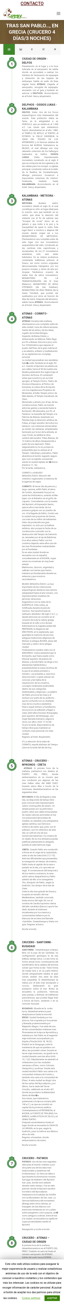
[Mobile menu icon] (58, 13)
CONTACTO (32, 3)
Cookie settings (31, 1298)
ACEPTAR (52, 1298)
